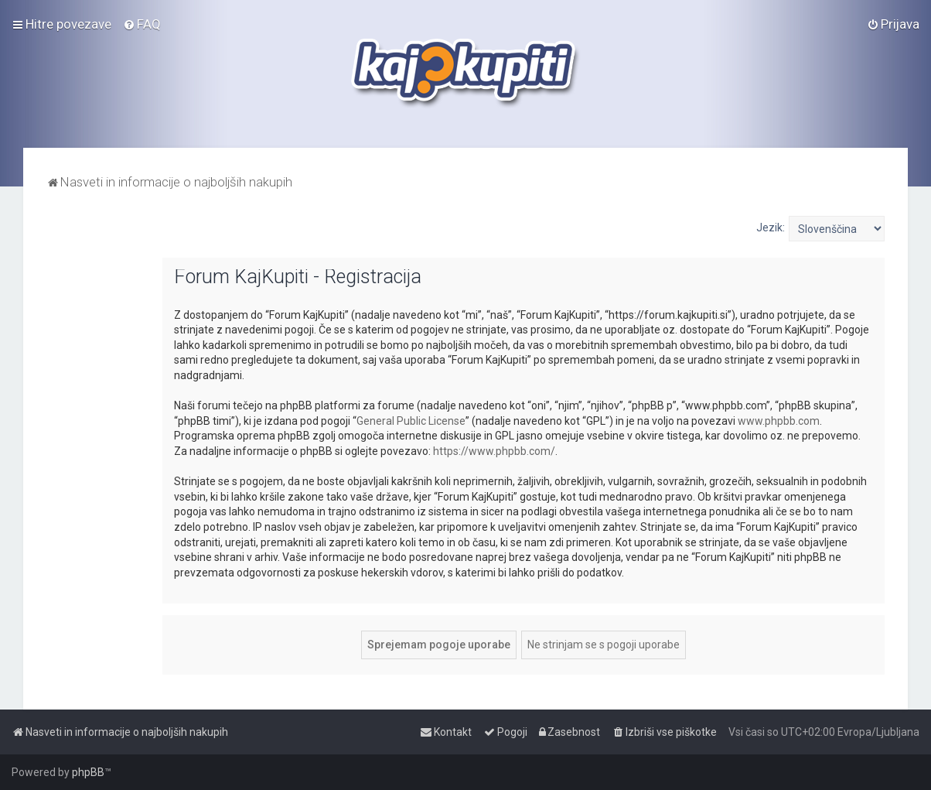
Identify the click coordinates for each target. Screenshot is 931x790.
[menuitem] (142, 24)
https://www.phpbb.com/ (494, 451)
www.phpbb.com (779, 421)
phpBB (88, 772)
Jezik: (770, 227)
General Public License (411, 421)
